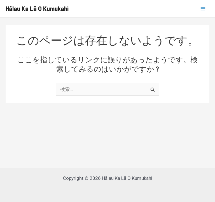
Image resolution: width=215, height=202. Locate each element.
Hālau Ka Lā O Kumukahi (37, 8)
